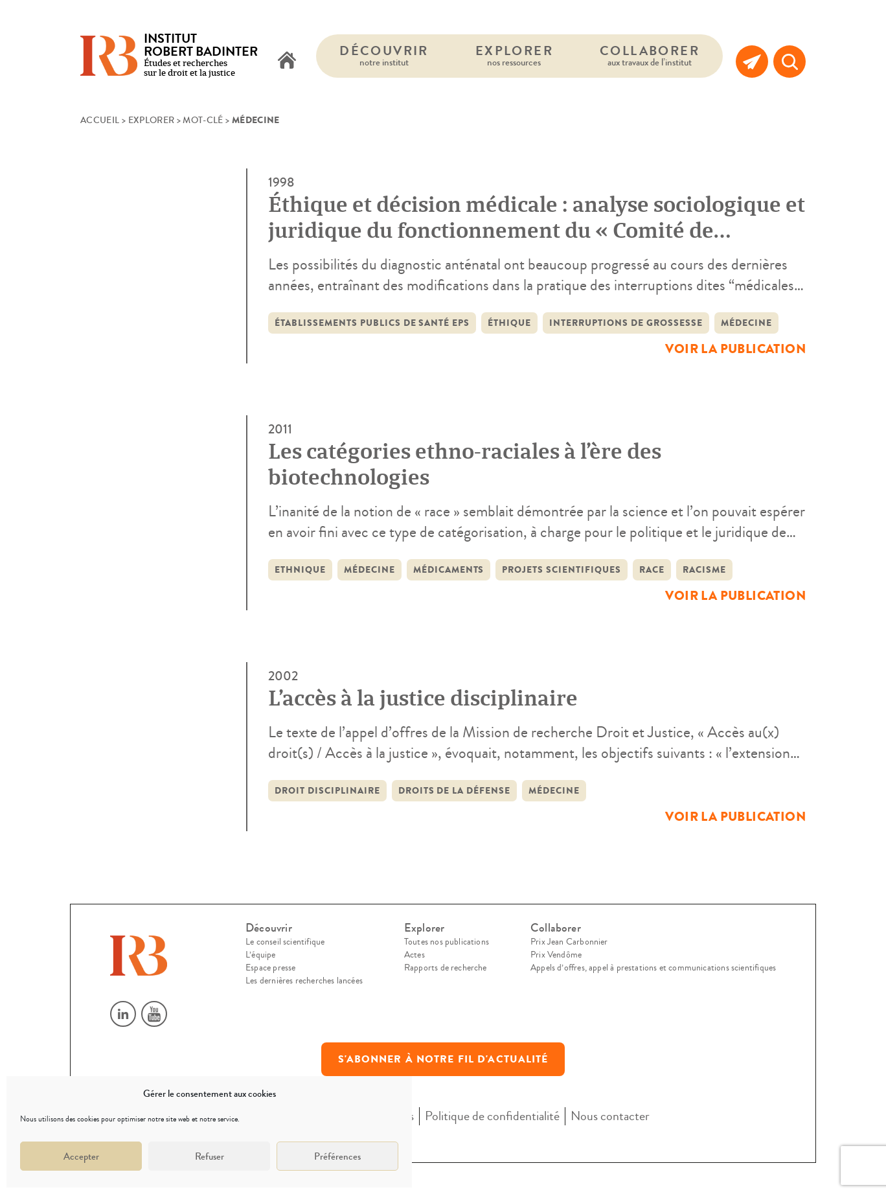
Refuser (209, 1156)
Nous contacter (610, 1116)
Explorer (514, 55)
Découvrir (384, 55)
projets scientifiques (561, 570)
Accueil (99, 120)
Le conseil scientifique (284, 942)
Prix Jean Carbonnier (569, 942)
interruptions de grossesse (625, 323)
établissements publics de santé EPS (372, 323)
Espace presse (270, 967)
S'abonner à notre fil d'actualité (443, 1059)
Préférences (337, 1156)
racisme (704, 570)
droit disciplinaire (327, 791)
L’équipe (260, 954)
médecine (746, 323)
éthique (509, 323)
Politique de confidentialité (492, 1116)
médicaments (448, 570)
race (651, 570)
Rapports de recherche (445, 967)
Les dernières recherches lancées (304, 980)
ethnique (300, 570)
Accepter (81, 1156)
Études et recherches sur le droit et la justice (201, 56)
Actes (414, 954)
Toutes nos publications (446, 942)
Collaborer (649, 55)
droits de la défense (454, 791)
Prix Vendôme (556, 954)
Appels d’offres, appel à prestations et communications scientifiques (653, 967)
